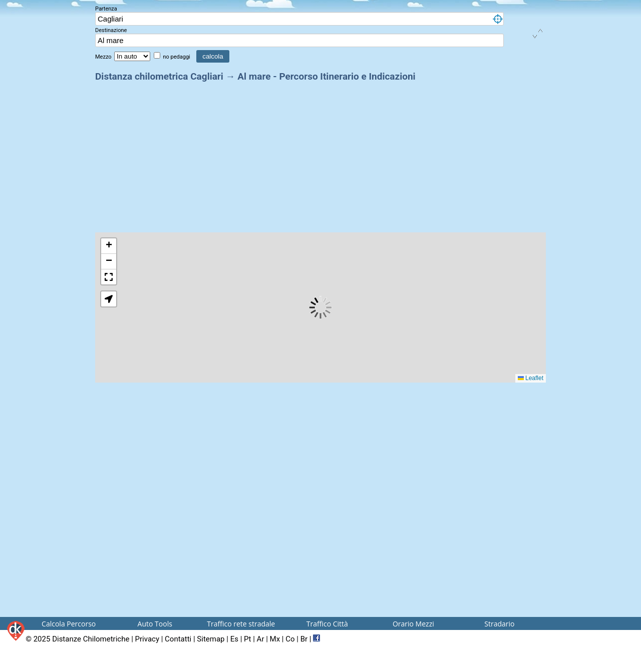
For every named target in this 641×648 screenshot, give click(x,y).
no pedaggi (177, 57)
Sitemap (210, 638)
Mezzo (104, 57)
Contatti (178, 638)
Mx (275, 638)
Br (303, 638)
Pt (247, 638)
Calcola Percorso (69, 623)
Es (234, 638)
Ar (260, 638)
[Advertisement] (320, 154)
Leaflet (530, 378)
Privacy (147, 638)
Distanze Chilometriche (90, 638)
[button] (108, 246)
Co (289, 638)
